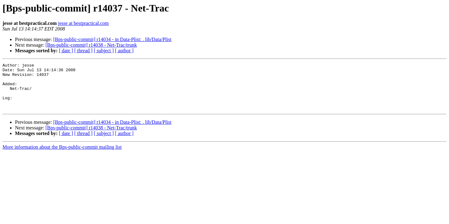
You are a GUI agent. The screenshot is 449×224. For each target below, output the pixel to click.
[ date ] (66, 50)
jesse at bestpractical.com (83, 23)
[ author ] (124, 50)
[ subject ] (104, 50)
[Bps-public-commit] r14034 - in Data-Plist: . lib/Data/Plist (112, 39)
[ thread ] (83, 50)
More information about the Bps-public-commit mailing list (62, 156)
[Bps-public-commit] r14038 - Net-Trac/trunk (91, 45)
